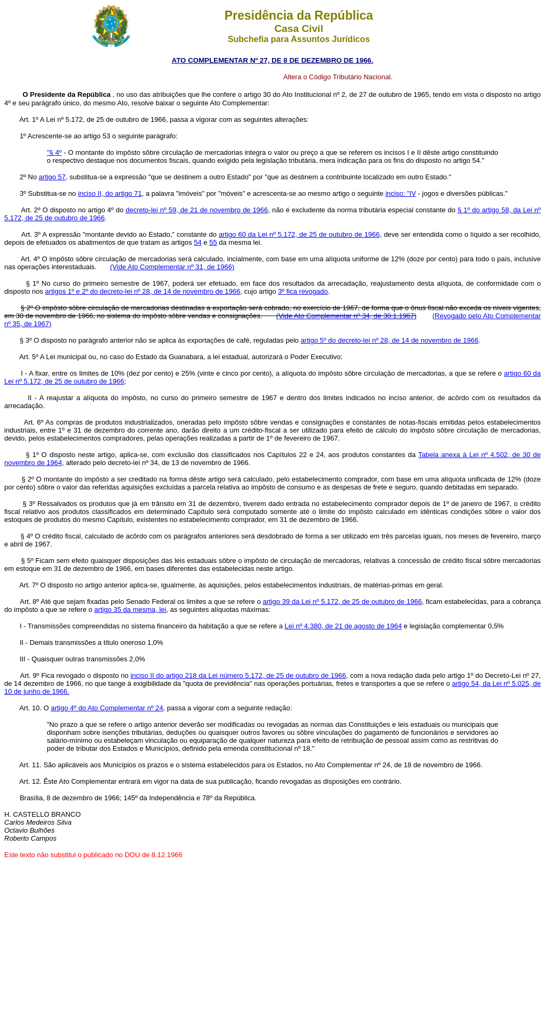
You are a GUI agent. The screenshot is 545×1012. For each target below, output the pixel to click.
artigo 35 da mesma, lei (130, 609)
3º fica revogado (303, 291)
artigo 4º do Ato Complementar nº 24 (107, 708)
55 (213, 242)
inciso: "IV (400, 193)
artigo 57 (52, 177)
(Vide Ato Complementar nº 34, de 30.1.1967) (346, 316)
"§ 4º (54, 152)
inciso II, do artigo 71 (110, 193)
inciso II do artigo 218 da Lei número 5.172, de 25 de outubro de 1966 (238, 675)
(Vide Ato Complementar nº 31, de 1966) (172, 267)
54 (197, 242)
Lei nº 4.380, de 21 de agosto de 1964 (343, 626)
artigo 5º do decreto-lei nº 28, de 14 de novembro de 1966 (389, 340)
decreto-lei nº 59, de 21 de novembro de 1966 (197, 210)
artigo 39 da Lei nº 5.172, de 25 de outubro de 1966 (342, 601)
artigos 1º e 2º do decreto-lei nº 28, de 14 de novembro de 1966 (143, 291)
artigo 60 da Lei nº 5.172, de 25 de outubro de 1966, (300, 234)
